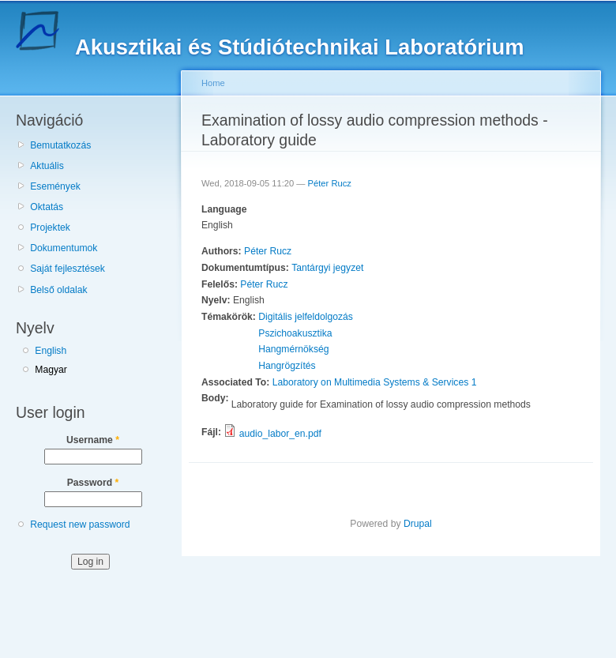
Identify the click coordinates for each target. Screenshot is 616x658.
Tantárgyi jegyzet (327, 267)
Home (213, 83)
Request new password (80, 524)
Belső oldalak (58, 289)
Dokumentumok (63, 248)
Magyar (51, 369)
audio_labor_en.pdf (280, 433)
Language (223, 209)
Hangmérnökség (293, 349)
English (50, 350)
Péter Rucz (329, 183)
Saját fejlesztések (67, 268)
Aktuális (47, 165)
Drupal (418, 523)
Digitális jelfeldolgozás (305, 316)
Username (92, 440)
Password (93, 482)
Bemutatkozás (60, 145)
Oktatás (46, 206)
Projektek (50, 227)
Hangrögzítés (286, 365)
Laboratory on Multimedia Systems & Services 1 (374, 382)
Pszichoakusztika (295, 333)
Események (55, 186)
